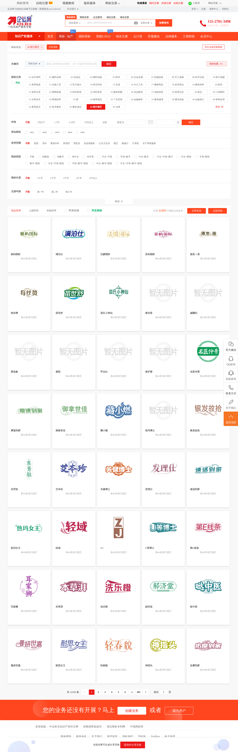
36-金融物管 (137, 99)
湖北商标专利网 (116, 719)
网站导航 (214, 3)
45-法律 (116, 107)
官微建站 (154, 36)
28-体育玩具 (178, 92)
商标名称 (34, 63)
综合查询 (75, 23)
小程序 (196, 3)
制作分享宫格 (132, 745)
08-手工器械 (178, 77)
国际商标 (85, 36)
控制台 (225, 9)
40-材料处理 (219, 99)
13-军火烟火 (75, 84)
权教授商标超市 (92, 719)
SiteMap (155, 729)
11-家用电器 (35, 84)
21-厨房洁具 (35, 92)
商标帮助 (66, 729)
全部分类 (147, 23)
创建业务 (132, 704)
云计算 (137, 36)
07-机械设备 (157, 77)
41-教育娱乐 (35, 107)
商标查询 (23, 3)
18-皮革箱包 (178, 84)
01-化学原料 (35, 77)
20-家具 (218, 84)
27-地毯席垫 (157, 92)
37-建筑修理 (157, 99)
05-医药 (116, 77)
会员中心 (206, 36)
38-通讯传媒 (178, 99)
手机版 (142, 729)
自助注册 (44, 3)
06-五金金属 (137, 77)
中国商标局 (136, 719)
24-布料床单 (96, 92)
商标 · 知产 (66, 36)
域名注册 (111, 17)
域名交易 (124, 17)
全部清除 (53, 47)
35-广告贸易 (116, 99)
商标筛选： (17, 47)
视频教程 (68, 3)
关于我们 (96, 729)
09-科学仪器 (198, 77)
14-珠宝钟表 (96, 84)
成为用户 (179, 704)
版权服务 (90, 3)
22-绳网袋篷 (55, 92)
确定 (191, 122)
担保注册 (166, 3)
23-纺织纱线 (75, 92)
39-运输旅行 (198, 99)
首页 (50, 36)
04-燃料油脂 (96, 77)
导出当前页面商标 (213, 47)
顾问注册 (154, 3)
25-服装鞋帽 (116, 92)
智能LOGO (103, 36)
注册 (203, 9)
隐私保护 (128, 729)
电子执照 (170, 729)
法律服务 (171, 36)
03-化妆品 (75, 77)
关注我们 (73, 9)
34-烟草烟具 (96, 99)
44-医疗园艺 (96, 107)
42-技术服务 (55, 107)
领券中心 (213, 9)
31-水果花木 (35, 99)
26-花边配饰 (137, 92)
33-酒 (75, 99)
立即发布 (196, 210)
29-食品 (198, 92)
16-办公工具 (137, 84)
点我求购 (217, 210)
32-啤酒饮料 (55, 99)
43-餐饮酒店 (75, 107)
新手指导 (112, 729)
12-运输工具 (55, 84)
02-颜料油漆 (55, 77)
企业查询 (97, 17)
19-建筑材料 (198, 84)
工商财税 (189, 36)
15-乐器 (116, 84)
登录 (194, 9)
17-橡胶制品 (157, 84)
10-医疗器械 (219, 77)
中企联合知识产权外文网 (63, 719)
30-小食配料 (219, 92)
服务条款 (81, 729)
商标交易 (112, 3)
